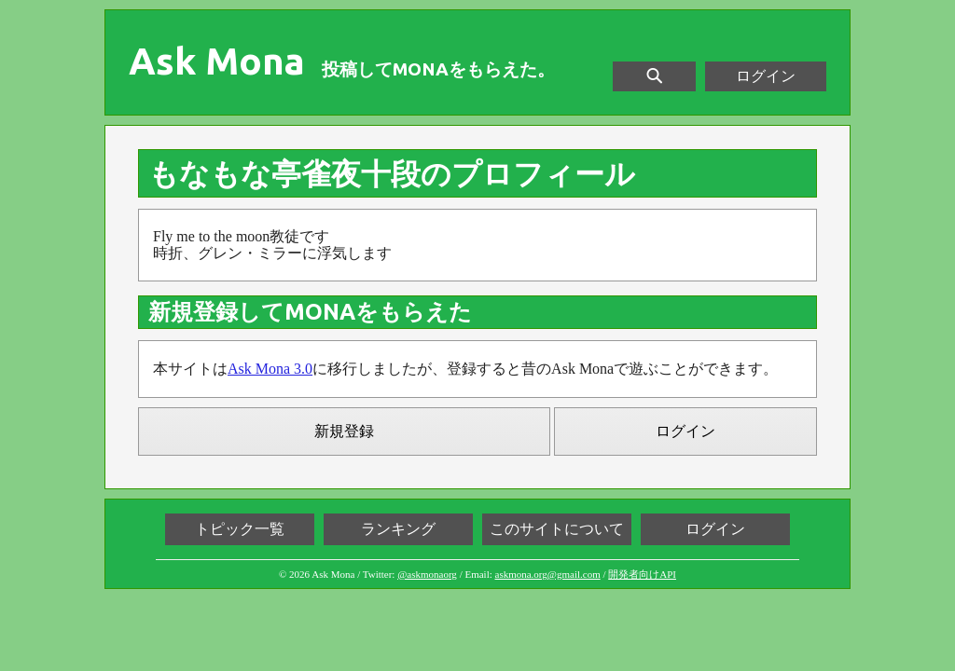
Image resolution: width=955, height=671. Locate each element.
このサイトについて (557, 529)
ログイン (766, 76)
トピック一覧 (239, 529)
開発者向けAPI (642, 574)
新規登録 (344, 431)
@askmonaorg (427, 574)
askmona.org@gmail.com (548, 574)
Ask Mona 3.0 (270, 369)
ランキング (398, 529)
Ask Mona (217, 61)
